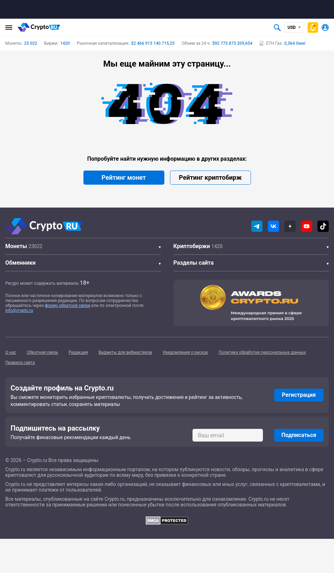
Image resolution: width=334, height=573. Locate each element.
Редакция (78, 352)
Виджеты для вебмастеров (125, 352)
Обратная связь (42, 352)
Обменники (20, 262)
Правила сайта (20, 362)
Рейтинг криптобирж (210, 177)
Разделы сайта (194, 262)
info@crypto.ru (19, 310)
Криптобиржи (192, 246)
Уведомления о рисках (185, 352)
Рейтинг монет (124, 177)
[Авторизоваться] (325, 27)
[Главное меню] (8, 27)
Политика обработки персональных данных (262, 352)
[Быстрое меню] (313, 27)
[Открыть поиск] (277, 27)
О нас (10, 352)
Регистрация (299, 395)
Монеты (16, 246)
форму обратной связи (67, 305)
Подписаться (298, 435)
